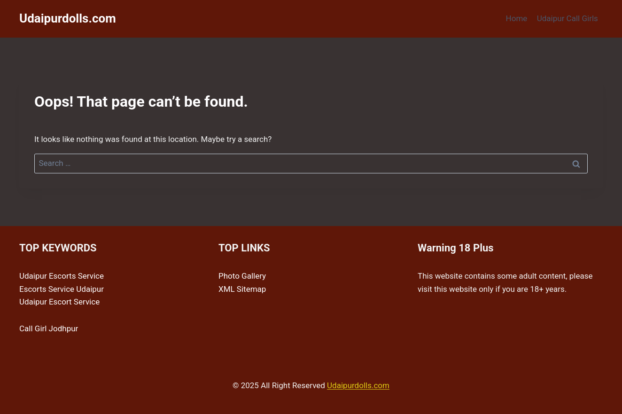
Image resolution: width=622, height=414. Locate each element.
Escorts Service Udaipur (61, 289)
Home (517, 18)
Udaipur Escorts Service (61, 276)
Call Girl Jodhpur (48, 328)
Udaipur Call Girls (567, 18)
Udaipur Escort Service (59, 301)
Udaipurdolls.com (358, 385)
